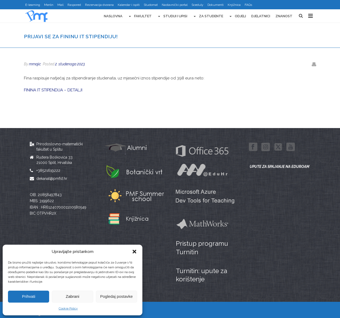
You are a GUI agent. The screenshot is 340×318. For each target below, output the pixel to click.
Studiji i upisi (172, 16)
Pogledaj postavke (116, 296)
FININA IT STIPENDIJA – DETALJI (53, 90)
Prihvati (28, 296)
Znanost (283, 16)
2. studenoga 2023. (70, 64)
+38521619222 (48, 170)
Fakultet (140, 16)
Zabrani (72, 296)
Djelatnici (260, 16)
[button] (134, 251)
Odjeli (237, 16)
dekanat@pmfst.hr (51, 178)
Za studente (208, 16)
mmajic (35, 64)
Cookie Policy (68, 308)
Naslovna (113, 16)
